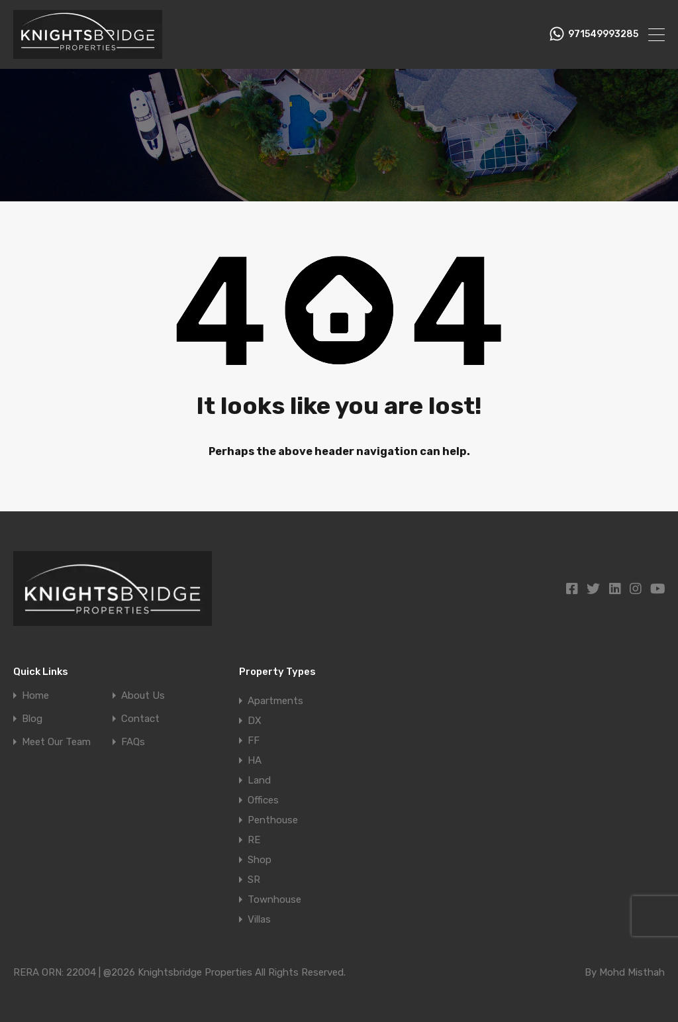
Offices (263, 800)
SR (254, 880)
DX (255, 721)
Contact (140, 719)
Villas (259, 919)
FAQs (133, 742)
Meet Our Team (56, 742)
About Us (143, 696)
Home (35, 696)
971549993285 (603, 34)
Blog (32, 719)
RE (254, 840)
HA (255, 760)
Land (259, 780)
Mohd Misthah (632, 972)
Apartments (275, 701)
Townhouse (274, 899)
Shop (259, 860)
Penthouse (273, 820)
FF (254, 740)
